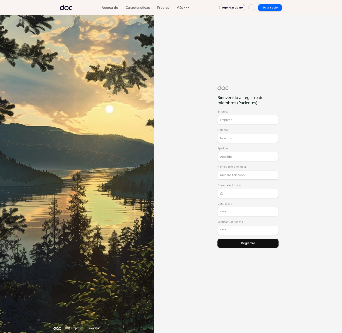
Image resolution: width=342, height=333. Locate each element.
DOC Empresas (74, 328)
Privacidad (94, 328)
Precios (163, 7)
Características (138, 7)
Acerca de (110, 7)
